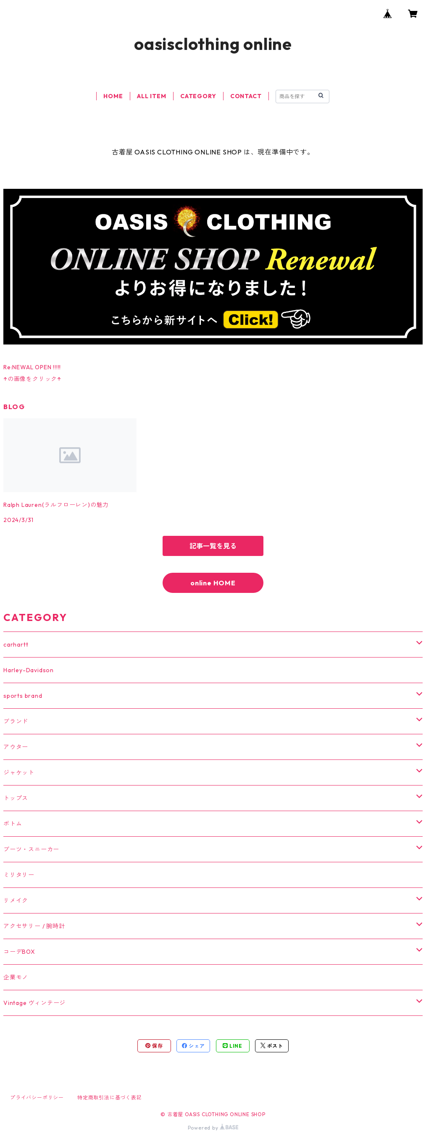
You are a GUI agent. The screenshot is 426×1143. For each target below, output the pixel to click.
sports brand (22, 695)
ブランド (15, 721)
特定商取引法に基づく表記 (109, 1097)
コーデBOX (19, 951)
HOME (113, 96)
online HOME (213, 583)
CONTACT (246, 96)
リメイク (15, 900)
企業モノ (15, 977)
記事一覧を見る (213, 546)
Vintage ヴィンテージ (34, 1003)
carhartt (15, 644)
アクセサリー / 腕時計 (34, 926)
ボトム (12, 823)
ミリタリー (18, 875)
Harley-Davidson (28, 670)
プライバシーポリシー (37, 1097)
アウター (15, 747)
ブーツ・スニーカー (31, 849)
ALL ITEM (151, 96)
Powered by (213, 1128)
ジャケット (18, 772)
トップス (15, 798)
